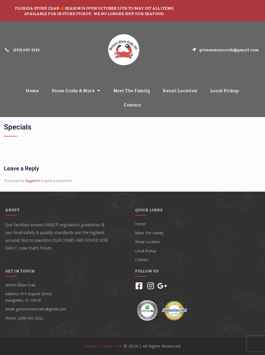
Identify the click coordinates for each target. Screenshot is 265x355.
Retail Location (180, 90)
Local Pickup (224, 90)
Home (32, 90)
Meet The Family (131, 90)
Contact (132, 105)
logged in (32, 181)
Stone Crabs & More (76, 90)
